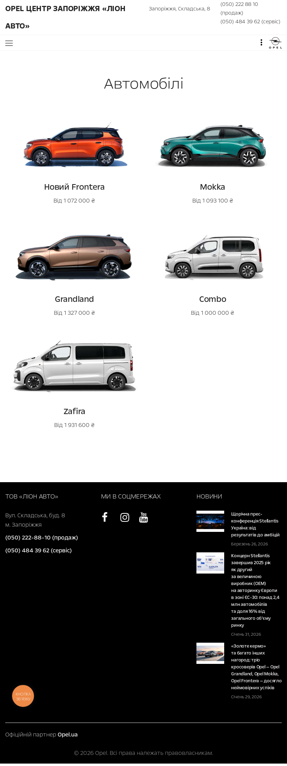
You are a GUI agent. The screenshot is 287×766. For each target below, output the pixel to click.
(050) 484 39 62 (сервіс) (250, 21)
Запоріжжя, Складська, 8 (179, 8)
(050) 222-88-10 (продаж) (41, 538)
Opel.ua (68, 735)
